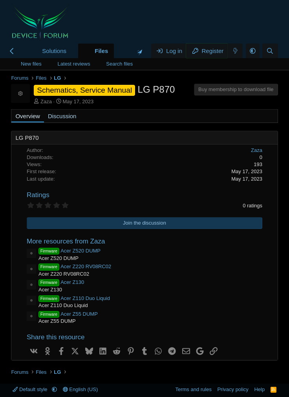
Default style (31, 389)
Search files (119, 64)
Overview (27, 116)
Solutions (54, 51)
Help (259, 389)
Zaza (46, 101)
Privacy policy (232, 389)
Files (101, 51)
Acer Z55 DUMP (68, 314)
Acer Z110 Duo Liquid (74, 298)
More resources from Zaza (66, 241)
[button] (72, 51)
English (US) (80, 389)
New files (31, 64)
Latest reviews (74, 64)
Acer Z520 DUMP (69, 251)
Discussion (62, 116)
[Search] (270, 51)
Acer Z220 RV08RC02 (74, 266)
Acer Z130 (61, 282)
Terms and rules (193, 389)
